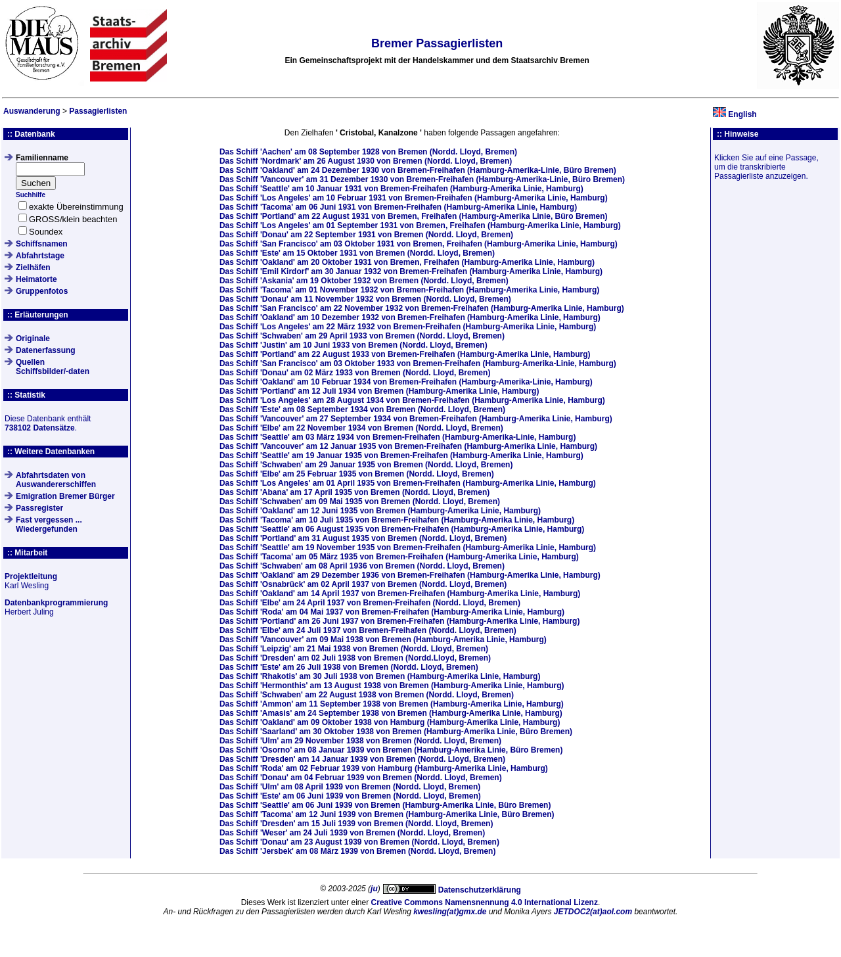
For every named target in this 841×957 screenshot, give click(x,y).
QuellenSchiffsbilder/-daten (52, 367)
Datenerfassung (46, 350)
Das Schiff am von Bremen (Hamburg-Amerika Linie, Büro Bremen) (395, 731)
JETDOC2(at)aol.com (593, 911)
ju (374, 888)
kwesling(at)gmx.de (449, 911)
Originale (33, 338)
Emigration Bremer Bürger (65, 496)
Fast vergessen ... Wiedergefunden (49, 524)
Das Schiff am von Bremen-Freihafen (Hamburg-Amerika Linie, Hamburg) (401, 188)
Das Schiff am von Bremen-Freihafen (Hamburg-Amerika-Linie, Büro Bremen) (417, 170)
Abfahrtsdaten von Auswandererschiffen (56, 480)
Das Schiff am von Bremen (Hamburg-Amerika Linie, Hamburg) (379, 391)
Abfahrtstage (40, 255)
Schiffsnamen (42, 243)
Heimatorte (36, 279)
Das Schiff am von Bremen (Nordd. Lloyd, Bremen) (368, 151)
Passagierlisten (98, 111)
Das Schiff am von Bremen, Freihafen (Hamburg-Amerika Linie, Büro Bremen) (413, 216)
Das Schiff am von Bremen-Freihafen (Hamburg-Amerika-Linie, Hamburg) (417, 363)
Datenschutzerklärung (479, 890)
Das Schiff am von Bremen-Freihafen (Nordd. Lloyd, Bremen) (369, 602)
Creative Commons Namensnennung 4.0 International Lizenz (484, 902)
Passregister (39, 508)
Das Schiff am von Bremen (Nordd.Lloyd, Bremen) (355, 658)
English (742, 114)
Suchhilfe (30, 194)
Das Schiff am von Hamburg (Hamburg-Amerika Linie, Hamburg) (389, 722)
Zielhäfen (33, 267)
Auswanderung (31, 111)
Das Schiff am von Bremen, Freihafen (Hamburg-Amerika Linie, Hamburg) (420, 225)
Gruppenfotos (42, 291)
